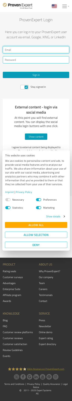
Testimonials (46, 295)
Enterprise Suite (11, 289)
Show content (36, 136)
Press (42, 320)
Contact (43, 301)
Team (42, 283)
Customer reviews (13, 338)
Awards (7, 301)
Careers (43, 289)
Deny (36, 245)
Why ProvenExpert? (49, 271)
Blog (5, 320)
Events (6, 356)
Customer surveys (13, 277)
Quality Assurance (51, 384)
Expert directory (47, 344)
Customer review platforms (18, 332)
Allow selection (36, 235)
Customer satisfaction (15, 344)
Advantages (9, 283)
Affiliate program (12, 295)
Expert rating (46, 338)
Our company (46, 277)
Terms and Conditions (14, 384)
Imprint (9, 192)
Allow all (36, 225)
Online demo (45, 332)
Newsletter (45, 326)
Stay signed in (38, 86)
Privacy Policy (24, 192)
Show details (53, 216)
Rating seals (9, 271)
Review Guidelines (13, 350)
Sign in (36, 75)
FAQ (5, 326)
